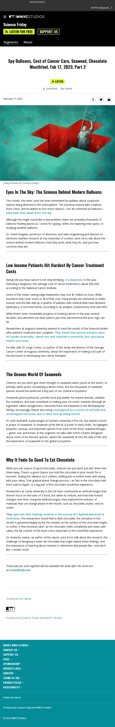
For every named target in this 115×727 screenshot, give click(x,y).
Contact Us (11, 650)
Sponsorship (12, 664)
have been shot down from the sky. (29, 213)
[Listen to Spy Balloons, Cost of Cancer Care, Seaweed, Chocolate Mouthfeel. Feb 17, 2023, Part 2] (57, 81)
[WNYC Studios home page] (31, 17)
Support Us (49, 31)
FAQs (7, 659)
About (28, 42)
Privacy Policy (13, 682)
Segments (10, 42)
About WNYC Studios (16, 645)
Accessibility (12, 687)
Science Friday (30, 618)
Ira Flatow (25, 598)
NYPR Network (101, 7)
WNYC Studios (53, 618)
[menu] (5, 17)
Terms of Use (12, 678)
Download (50, 88)
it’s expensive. (74, 280)
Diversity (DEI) (13, 668)
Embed (66, 88)
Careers (9, 673)
